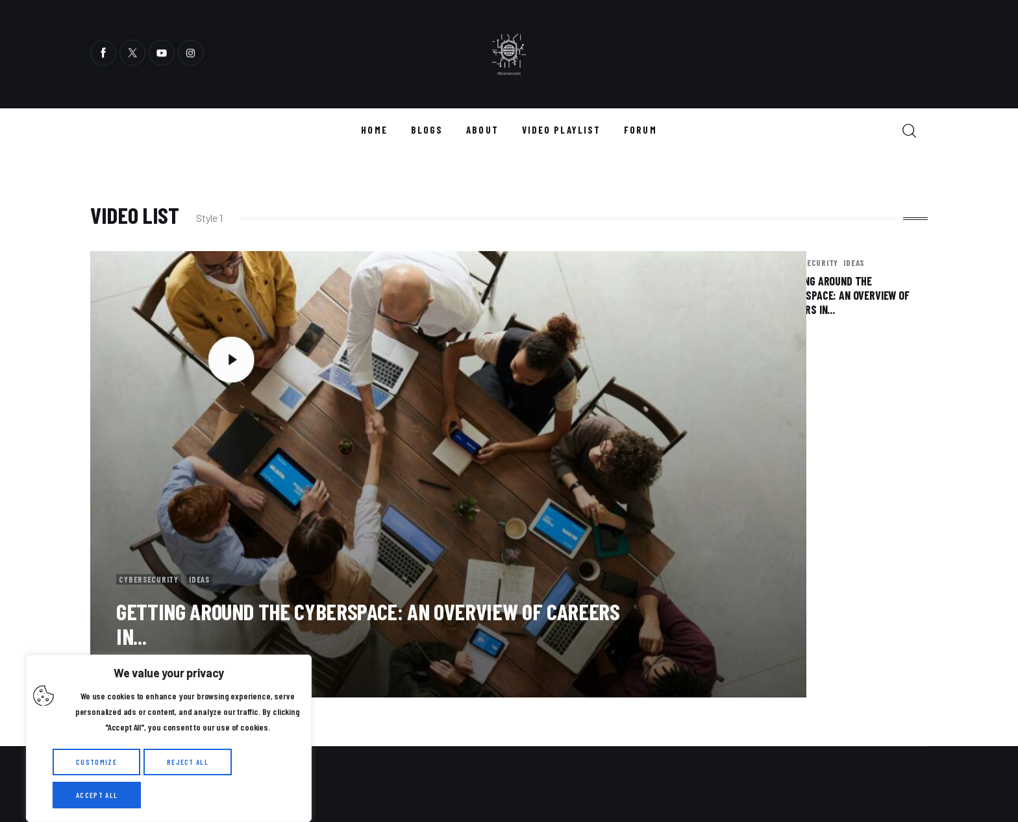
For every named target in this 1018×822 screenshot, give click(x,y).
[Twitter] (132, 54)
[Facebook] (103, 54)
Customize (96, 762)
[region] (169, 738)
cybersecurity (153, 475)
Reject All (187, 762)
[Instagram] (191, 54)
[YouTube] (162, 54)
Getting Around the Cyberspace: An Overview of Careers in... (367, 521)
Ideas (211, 475)
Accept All (97, 795)
